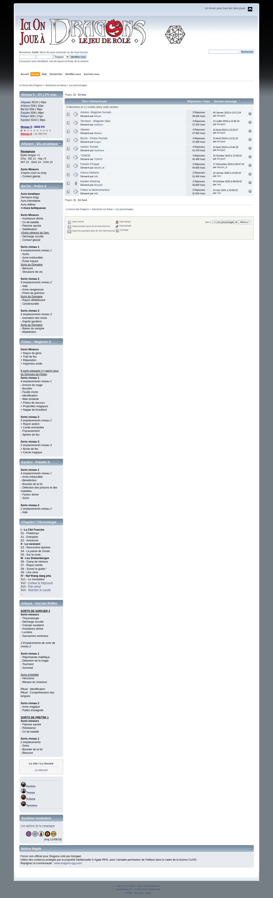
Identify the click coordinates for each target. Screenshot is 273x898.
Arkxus (25, 105)
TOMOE (85, 155)
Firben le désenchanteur (95, 189)
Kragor (97, 142)
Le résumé (46, 763)
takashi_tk (99, 167)
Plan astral (34, 586)
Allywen (26, 102)
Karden (25, 120)
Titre (85, 101)
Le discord (41, 770)
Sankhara (99, 150)
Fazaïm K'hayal (89, 164)
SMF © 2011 (136, 886)
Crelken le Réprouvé (40, 583)
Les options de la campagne (38, 825)
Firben (25, 116)
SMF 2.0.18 (122, 886)
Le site (33, 763)
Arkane (30, 799)
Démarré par (98, 101)
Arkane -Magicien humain (95, 112)
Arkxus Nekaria (89, 172)
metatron (98, 124)
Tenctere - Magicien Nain (95, 121)
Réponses (194, 101)
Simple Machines (151, 886)
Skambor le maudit (39, 590)
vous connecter (58, 52)
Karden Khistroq (90, 181)
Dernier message (227, 101)
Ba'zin (25, 109)
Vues (206, 101)
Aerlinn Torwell (89, 146)
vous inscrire (81, 52)
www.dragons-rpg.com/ (68, 863)
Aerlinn (31, 786)
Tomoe (30, 792)
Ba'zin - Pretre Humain (94, 138)
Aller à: (208, 222)
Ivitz (96, 176)
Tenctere (31, 805)
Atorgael (221, 115)
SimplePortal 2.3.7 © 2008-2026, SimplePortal (138, 889)
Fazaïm (25, 112)
